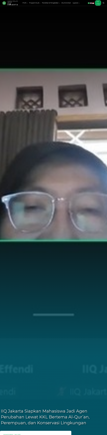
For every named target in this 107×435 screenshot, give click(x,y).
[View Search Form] (103, 3)
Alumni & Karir (66, 3)
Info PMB (98, 3)
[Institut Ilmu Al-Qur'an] (11, 3)
